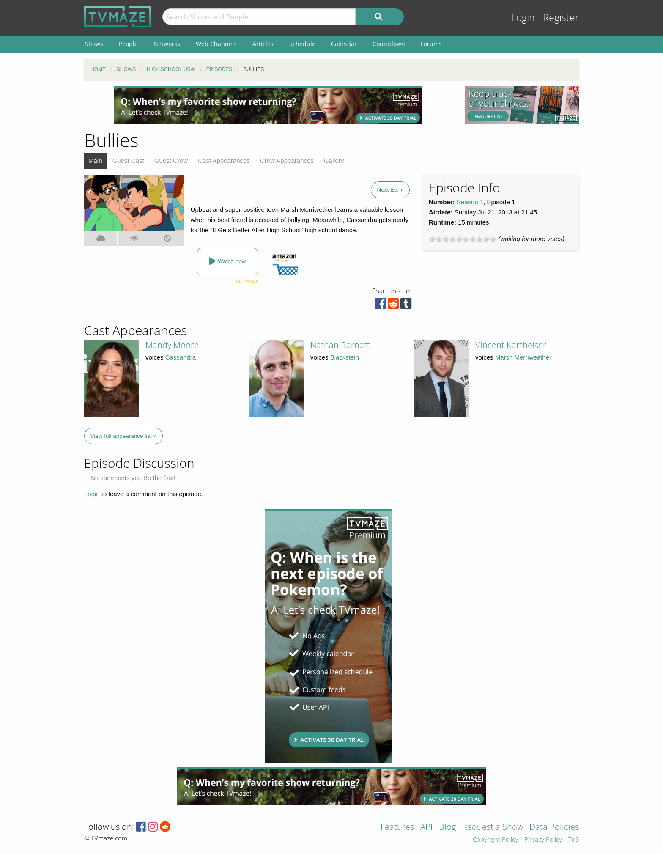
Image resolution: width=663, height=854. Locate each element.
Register (561, 17)
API (426, 827)
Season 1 (470, 202)
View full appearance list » (123, 436)
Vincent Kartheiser (510, 345)
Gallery (334, 160)
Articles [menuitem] (263, 44)
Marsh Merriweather (523, 357)
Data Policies (554, 827)
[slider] (462, 239)
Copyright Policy (495, 839)
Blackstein (344, 357)
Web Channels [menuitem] (216, 44)
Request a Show (492, 827)
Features (397, 827)
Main (95, 160)
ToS (573, 839)
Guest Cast (128, 160)
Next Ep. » (390, 190)
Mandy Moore (172, 345)
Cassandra (180, 357)
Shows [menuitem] (94, 44)
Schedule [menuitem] (302, 44)
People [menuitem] (128, 44)
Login (523, 17)
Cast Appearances (224, 160)
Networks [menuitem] (166, 44)
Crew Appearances (287, 160)
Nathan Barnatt (340, 345)
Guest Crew (171, 160)
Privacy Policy (543, 839)
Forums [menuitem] (431, 44)
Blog (447, 827)
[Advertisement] (268, 105)
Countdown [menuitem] (389, 44)
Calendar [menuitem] (344, 44)
